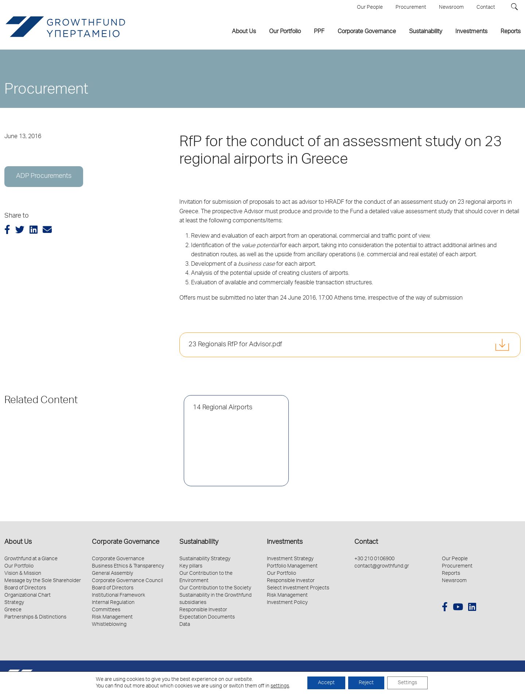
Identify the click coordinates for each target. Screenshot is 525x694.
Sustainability (198, 542)
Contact (366, 542)
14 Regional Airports (222, 408)
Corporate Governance (125, 542)
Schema (512, 677)
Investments (285, 542)
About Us (18, 542)
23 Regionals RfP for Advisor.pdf (235, 345)
